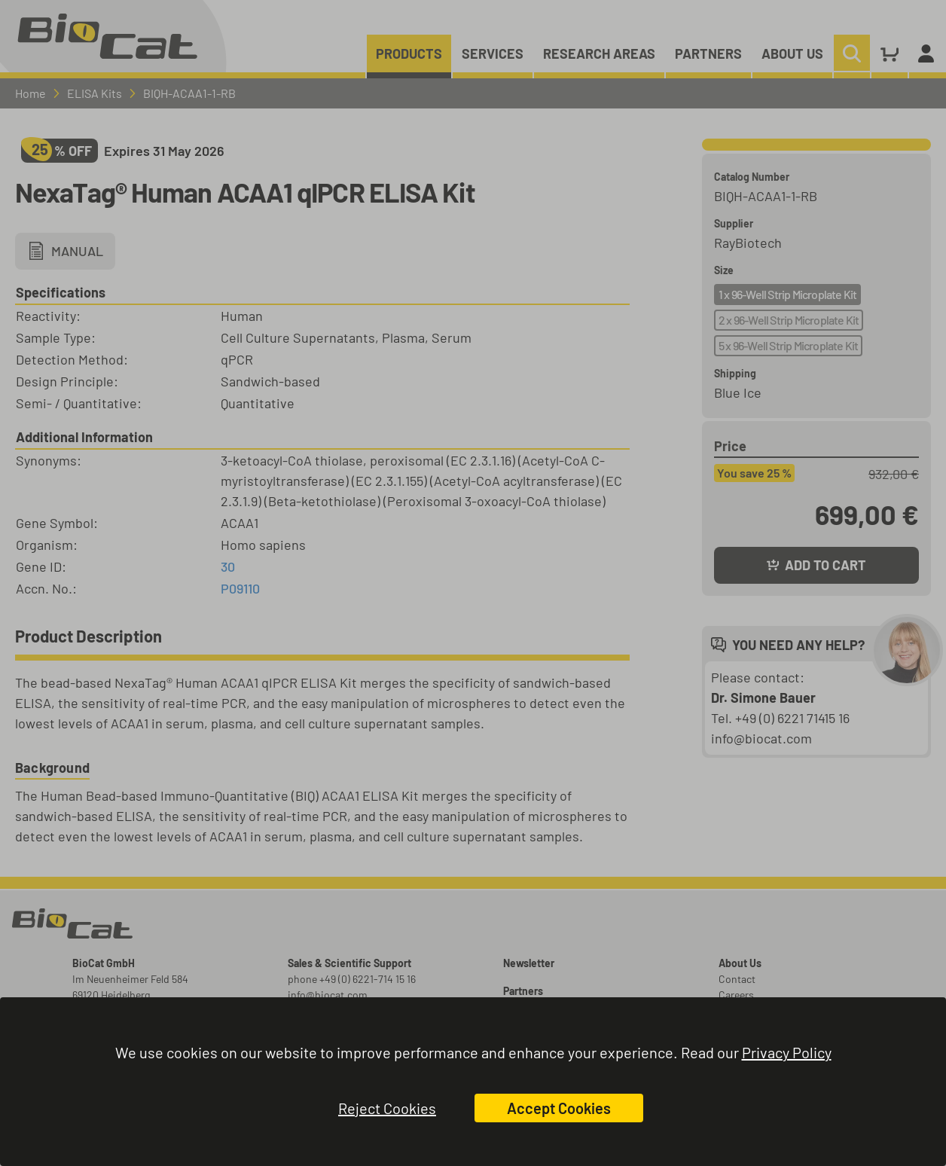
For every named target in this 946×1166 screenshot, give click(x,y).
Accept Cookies (559, 1108)
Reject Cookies (387, 1108)
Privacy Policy (787, 1052)
